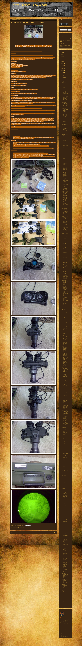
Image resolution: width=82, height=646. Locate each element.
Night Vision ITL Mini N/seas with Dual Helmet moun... (65, 305)
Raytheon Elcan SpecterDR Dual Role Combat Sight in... (65, 223)
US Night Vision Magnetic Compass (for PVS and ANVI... (65, 293)
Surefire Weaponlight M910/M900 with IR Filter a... (65, 599)
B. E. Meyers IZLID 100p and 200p (64, 570)
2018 (62, 65)
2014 (62, 72)
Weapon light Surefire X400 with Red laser (65, 381)
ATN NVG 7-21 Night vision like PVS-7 (65, 358)
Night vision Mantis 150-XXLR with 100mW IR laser (64, 400)
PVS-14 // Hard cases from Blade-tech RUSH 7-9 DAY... (65, 98)
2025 (62, 52)
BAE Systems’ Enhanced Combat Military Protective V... (65, 504)
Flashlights (62, 35)
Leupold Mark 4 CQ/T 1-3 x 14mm (65, 485)
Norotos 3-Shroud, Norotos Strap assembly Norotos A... (65, 180)
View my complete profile (64, 636)
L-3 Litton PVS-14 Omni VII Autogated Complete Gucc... (65, 130)
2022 (62, 58)
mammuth (44, 643)
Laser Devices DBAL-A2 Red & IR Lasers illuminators (64, 116)
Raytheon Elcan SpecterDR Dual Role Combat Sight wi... (65, 199)
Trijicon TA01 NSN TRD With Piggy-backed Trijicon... (64, 548)
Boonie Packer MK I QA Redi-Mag (64, 121)
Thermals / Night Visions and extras (19, 527)
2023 (62, 56)
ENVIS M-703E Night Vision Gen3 (65, 332)
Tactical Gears (62, 43)
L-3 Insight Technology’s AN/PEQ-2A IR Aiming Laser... (65, 376)
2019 (62, 63)
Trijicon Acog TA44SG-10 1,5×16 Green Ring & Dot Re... (65, 104)
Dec (63, 75)
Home (34, 532)
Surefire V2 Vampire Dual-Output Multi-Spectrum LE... (65, 575)
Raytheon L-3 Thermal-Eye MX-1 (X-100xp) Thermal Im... (65, 533)
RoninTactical (63, 617)
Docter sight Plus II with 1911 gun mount (65, 456)
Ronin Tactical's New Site (28, 5)
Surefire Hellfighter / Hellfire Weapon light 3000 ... (65, 586)
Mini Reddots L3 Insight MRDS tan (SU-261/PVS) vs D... (65, 110)
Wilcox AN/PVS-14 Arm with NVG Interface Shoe (65, 433)
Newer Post (13, 532)
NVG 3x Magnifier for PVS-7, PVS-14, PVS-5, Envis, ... (65, 406)
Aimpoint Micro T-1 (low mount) (65, 185)
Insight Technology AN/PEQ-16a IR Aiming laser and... (65, 337)
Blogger (51, 643)
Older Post (54, 532)
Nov (63, 77)
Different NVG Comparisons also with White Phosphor (65, 271)
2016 (62, 68)
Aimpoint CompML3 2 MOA (64, 553)
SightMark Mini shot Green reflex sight (65, 125)
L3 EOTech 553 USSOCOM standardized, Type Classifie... (65, 497)
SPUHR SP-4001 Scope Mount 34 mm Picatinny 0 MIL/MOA (65, 162)
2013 (62, 74)
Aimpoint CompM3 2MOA (64, 460)
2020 (62, 61)
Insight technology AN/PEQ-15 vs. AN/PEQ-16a (65, 327)
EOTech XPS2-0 (65, 493)
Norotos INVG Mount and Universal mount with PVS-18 (64, 418)
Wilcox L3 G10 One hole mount (65, 524)
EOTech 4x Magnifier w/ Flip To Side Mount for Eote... (65, 558)
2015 (62, 70)
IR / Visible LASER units (64, 38)
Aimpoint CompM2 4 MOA (64, 482)
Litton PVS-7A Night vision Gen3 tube (64, 354)
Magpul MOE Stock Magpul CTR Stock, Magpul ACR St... (65, 412)
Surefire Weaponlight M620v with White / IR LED (64, 593)
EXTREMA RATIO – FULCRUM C (65, 528)
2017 (62, 66)
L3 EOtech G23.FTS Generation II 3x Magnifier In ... (65, 246)
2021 (62, 59)
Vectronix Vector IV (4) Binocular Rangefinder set (65, 230)
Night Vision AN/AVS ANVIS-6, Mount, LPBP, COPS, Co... (65, 299)
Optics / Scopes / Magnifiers (65, 40)
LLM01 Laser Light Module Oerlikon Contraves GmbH (65, 387)
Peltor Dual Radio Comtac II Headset (65, 428)
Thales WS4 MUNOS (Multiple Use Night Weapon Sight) (65, 85)
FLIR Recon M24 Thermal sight (65, 80)
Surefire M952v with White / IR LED (65, 604)
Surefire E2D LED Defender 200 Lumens (65, 251)
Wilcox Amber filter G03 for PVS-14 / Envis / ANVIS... (65, 282)
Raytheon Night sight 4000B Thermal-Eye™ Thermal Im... (65, 193)
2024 (62, 54)
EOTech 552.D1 (65, 544)
